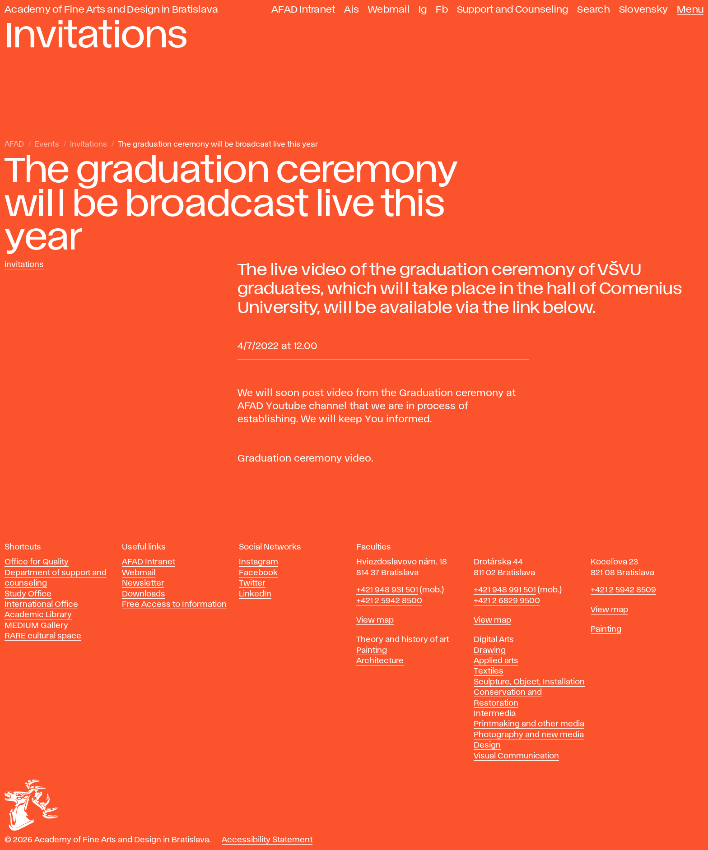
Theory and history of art (402, 639)
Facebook (258, 573)
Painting (371, 650)
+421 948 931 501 (387, 590)
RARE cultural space (43, 636)
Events (47, 144)
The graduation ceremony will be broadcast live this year (218, 144)
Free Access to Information (174, 604)
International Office (41, 604)
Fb (442, 9)
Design (487, 745)
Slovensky (643, 9)
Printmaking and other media (529, 724)
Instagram (258, 562)
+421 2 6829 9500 (507, 601)
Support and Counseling (512, 9)
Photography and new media (529, 735)
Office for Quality (37, 562)
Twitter (252, 583)
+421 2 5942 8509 (623, 590)
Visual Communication (516, 756)
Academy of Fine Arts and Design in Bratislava (111, 9)
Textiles (488, 671)
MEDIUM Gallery (36, 625)
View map (375, 620)
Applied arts (496, 661)
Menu (690, 9)
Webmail (389, 9)
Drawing (490, 650)
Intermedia (495, 713)
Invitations (88, 144)
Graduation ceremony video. (305, 458)
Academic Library (38, 615)
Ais (351, 9)
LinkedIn (255, 594)
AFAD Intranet (303, 9)
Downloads (143, 594)
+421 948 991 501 (505, 590)
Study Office (28, 594)
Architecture (380, 661)
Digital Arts (494, 639)
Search (593, 9)
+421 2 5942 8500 (389, 601)
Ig (423, 9)
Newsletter (143, 583)
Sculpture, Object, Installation (529, 682)
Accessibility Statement (267, 840)
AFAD (14, 144)
